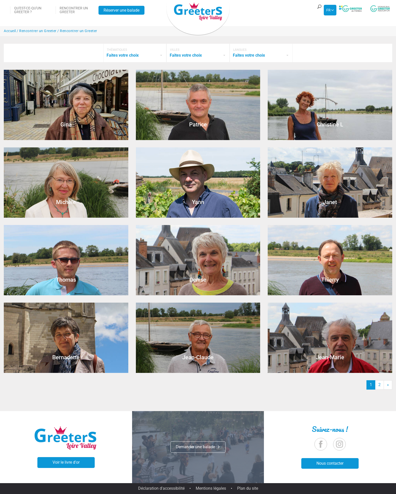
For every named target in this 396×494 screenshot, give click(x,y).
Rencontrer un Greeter (74, 10)
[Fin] (388, 385)
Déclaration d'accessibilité (161, 488)
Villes (174, 50)
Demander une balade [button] (198, 446)
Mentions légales (211, 488)
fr (328, 10)
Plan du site (247, 488)
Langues (239, 50)
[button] (318, 10)
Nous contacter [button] (329, 463)
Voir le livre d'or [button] (66, 462)
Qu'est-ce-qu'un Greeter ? (27, 10)
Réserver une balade (121, 10)
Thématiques (117, 50)
